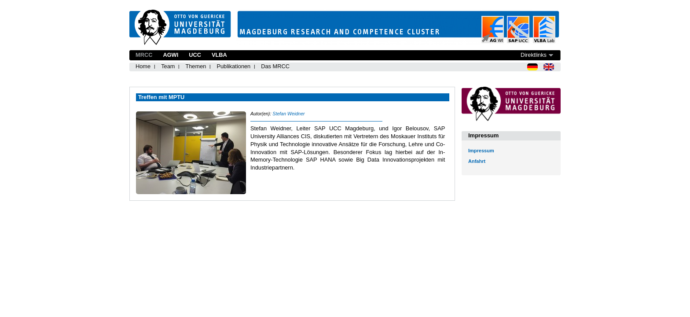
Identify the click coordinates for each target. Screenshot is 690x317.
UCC (195, 55)
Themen (195, 66)
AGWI (170, 55)
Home (143, 66)
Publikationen (233, 66)
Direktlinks (534, 55)
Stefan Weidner (288, 113)
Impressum (481, 150)
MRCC (144, 55)
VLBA (219, 55)
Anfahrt (476, 161)
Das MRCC (275, 66)
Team (168, 66)
